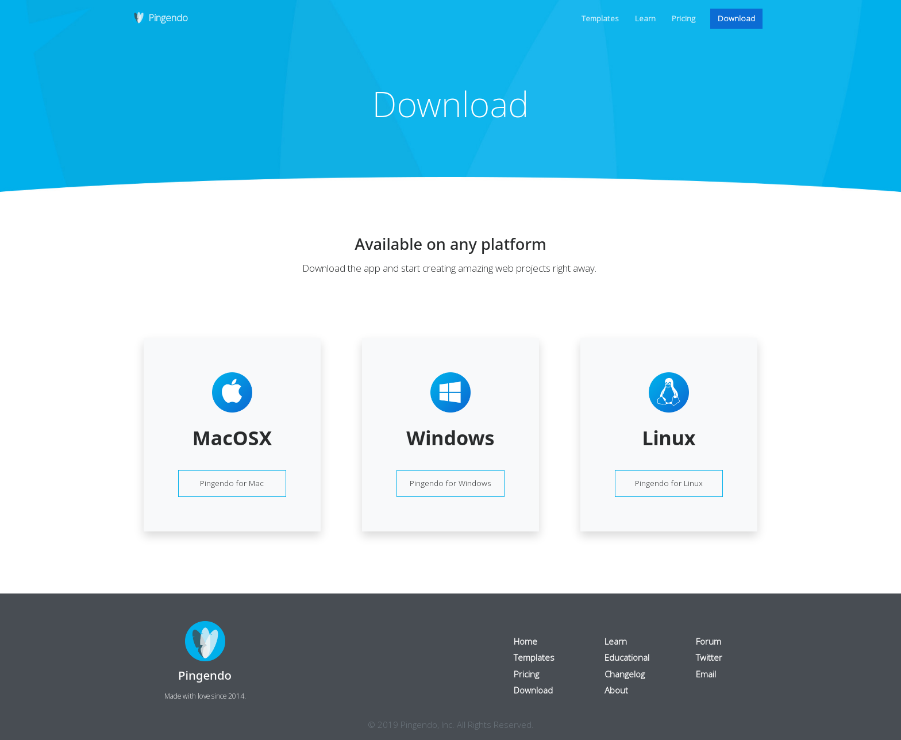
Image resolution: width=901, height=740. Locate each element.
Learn (645, 18)
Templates (600, 18)
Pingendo (160, 18)
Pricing (683, 18)
